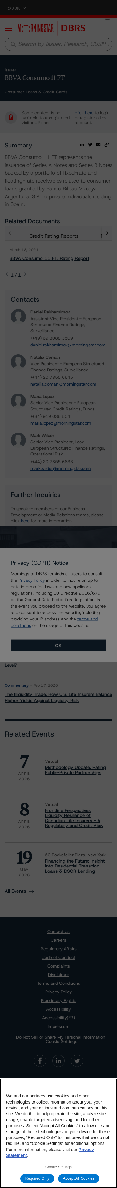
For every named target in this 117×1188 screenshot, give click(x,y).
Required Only (37, 1178)
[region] (58, 1133)
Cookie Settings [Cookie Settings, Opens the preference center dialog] (58, 1167)
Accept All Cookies (79, 1178)
